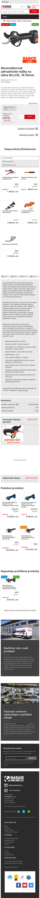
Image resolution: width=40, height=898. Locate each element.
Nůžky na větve (27, 21)
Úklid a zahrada (11, 21)
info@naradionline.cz (15, 785)
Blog (5, 826)
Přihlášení (5, 2)
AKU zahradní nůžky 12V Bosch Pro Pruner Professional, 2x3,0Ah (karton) (28, 505)
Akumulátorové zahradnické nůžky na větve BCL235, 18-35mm (9, 587)
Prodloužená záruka (10, 832)
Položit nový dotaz (31, 478)
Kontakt (6, 853)
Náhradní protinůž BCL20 (10, 244)
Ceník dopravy (9, 842)
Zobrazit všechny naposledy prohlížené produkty (20, 610)
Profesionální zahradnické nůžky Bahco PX (10, 178)
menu (5, 17)
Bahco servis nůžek (13, 442)
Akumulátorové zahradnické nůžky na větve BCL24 (8, 537)
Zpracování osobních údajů (13, 863)
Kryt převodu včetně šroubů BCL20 (27, 211)
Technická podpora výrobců (13, 861)
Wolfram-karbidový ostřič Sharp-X (29, 178)
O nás (6, 851)
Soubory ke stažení (28, 128)
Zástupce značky (28, 134)
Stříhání (19, 21)
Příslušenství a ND (9, 165)
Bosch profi (15, 509)
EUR (24, 6)
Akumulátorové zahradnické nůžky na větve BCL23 (27, 537)
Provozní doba (9, 855)
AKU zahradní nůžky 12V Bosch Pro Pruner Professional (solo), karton (10, 504)
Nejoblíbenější (7, 158)
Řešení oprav (8, 830)
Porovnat (34, 103)
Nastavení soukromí (10, 867)
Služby (6, 844)
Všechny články (32, 419)
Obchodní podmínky (11, 838)
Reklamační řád (9, 840)
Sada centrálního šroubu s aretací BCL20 (10, 211)
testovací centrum (22, 724)
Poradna (7, 828)
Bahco (8, 82)
